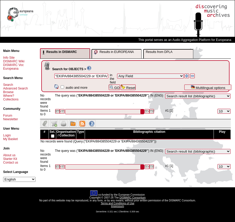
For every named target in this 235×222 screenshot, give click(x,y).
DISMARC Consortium (132, 197)
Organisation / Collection (66, 133)
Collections (11, 99)
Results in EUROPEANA (114, 52)
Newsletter (10, 119)
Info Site (9, 57)
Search (8, 85)
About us (9, 155)
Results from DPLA (159, 52)
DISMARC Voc (13, 65)
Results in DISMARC (60, 52)
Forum (7, 115)
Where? (8, 96)
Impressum (117, 206)
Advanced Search (15, 88)
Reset (128, 87)
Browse (8, 92)
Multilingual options (208, 87)
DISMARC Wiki (13, 61)
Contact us (10, 162)
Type (80, 132)
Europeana (11, 68)
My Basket (10, 139)
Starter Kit (10, 159)
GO (114, 87)
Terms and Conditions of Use (117, 203)
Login (7, 135)
